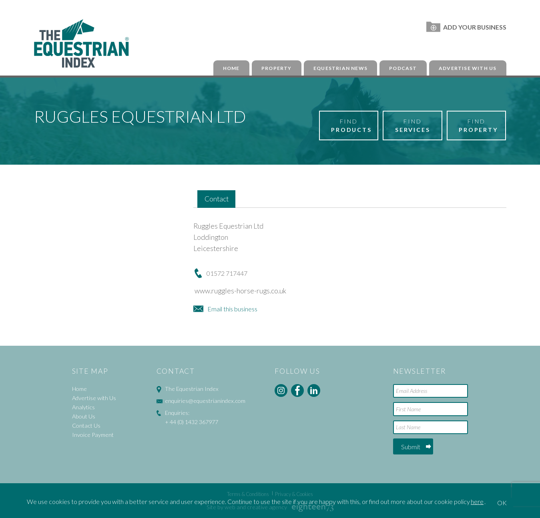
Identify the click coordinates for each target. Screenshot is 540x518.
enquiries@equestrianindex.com (205, 400)
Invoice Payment (93, 434)
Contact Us (86, 425)
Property (276, 68)
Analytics (83, 407)
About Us (83, 416)
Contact (217, 199)
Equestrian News (340, 68)
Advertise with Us (467, 68)
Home (231, 68)
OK (502, 502)
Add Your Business (466, 27)
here (477, 501)
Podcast (403, 68)
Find (351, 126)
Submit (410, 446)
